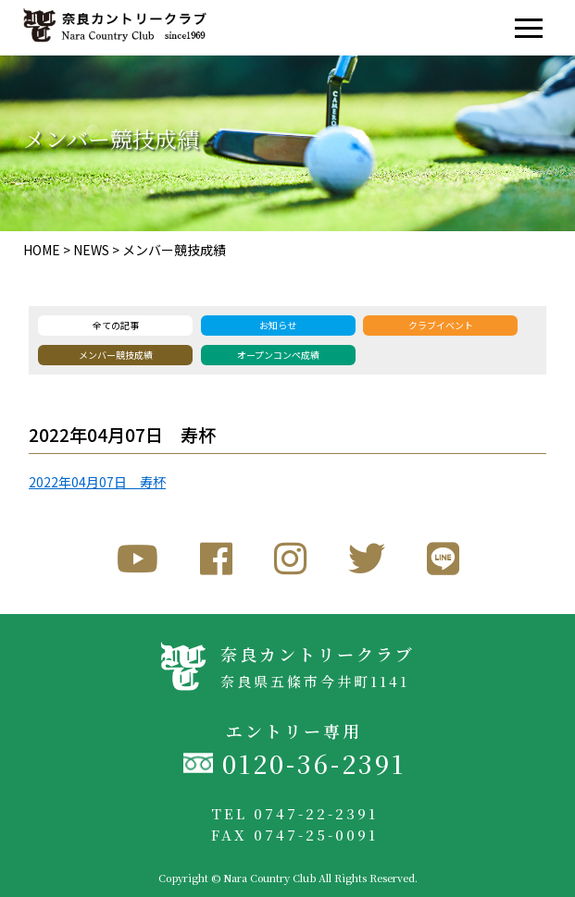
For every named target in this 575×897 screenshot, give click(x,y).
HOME (41, 249)
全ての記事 (116, 325)
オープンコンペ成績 (278, 355)
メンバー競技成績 (174, 249)
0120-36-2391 (314, 763)
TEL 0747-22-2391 (294, 813)
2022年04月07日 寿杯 (97, 482)
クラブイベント (440, 325)
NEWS (91, 249)
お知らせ (277, 325)
